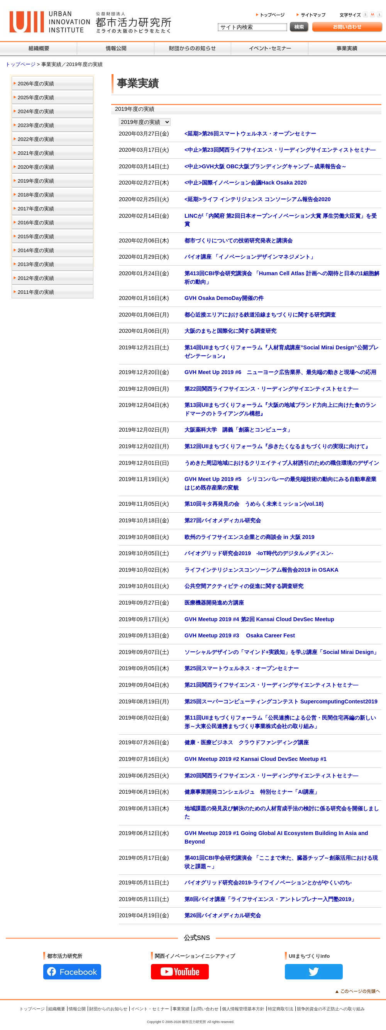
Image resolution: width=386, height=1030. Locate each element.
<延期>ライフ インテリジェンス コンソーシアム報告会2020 (258, 199)
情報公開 (77, 1008)
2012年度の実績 (36, 278)
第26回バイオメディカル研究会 (223, 915)
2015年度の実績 (36, 236)
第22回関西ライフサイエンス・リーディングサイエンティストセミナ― (271, 389)
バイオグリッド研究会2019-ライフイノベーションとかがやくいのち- (268, 882)
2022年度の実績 (36, 139)
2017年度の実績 (36, 209)
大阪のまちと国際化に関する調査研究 (230, 331)
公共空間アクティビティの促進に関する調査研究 (244, 586)
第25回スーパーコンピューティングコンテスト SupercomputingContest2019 (281, 701)
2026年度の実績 (36, 83)
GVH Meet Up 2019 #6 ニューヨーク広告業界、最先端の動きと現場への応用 (280, 372)
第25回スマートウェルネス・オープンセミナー (242, 668)
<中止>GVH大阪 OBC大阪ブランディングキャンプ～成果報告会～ (266, 166)
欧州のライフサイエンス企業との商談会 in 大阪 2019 (250, 537)
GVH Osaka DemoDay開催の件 (224, 298)
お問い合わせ (205, 1008)
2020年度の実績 (36, 167)
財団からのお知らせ (108, 1008)
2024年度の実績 (36, 111)
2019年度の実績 (36, 181)
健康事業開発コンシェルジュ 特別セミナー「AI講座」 (252, 792)
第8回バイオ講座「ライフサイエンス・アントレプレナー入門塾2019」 (271, 899)
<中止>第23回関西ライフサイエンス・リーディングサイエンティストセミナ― (280, 150)
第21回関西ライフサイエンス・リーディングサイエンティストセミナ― (271, 685)
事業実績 (181, 1008)
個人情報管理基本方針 (243, 1008)
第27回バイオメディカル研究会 (223, 520)
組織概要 (56, 1008)
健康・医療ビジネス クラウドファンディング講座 (247, 742)
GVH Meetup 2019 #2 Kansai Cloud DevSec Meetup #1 (256, 759)
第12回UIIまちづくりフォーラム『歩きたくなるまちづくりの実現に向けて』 (278, 446)
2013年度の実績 (36, 264)
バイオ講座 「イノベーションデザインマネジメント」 (250, 257)
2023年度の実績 (36, 125)
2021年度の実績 (36, 153)
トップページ (21, 64)
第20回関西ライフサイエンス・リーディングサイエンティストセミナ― (271, 775)
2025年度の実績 (36, 97)
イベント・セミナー (150, 1008)
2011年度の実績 (36, 292)
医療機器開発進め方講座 (214, 603)
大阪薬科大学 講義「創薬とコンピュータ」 (239, 430)
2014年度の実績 (36, 250)
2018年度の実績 (36, 195)
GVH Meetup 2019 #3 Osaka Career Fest (240, 635)
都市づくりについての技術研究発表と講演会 (239, 240)
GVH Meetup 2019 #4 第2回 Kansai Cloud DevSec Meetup (259, 619)
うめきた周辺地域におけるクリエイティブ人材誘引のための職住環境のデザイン (282, 463)
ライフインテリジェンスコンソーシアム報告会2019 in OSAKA (262, 570)
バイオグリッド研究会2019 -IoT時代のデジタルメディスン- (259, 553)
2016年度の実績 (36, 222)
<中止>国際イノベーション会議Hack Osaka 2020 (245, 183)
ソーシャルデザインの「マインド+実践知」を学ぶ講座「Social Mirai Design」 (282, 652)
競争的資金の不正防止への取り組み (331, 1008)
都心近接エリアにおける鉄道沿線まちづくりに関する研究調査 (260, 315)
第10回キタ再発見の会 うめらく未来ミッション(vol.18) (254, 504)
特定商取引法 (280, 1008)
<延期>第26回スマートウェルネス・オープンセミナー (250, 133)
